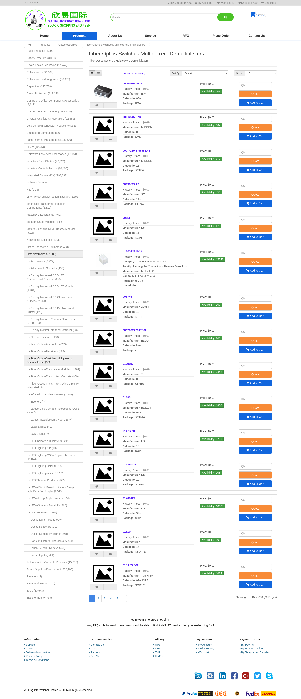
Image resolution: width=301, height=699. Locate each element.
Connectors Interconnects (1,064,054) (49, 111)
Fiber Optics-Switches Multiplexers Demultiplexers (115, 44)
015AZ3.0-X (130, 565)
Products (79, 35)
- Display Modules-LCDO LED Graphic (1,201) (51, 288)
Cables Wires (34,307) (40, 72)
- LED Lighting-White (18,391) (45, 473)
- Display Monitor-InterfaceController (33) (52, 330)
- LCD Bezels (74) (38, 433)
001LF (127, 217)
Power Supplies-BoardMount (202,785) (50, 569)
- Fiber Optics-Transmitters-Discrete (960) (53, 376)
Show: (239, 73)
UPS (158, 644)
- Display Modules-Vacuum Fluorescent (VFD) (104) (51, 321)
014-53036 (129, 464)
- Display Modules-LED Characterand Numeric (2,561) (50, 299)
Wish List (203, 652)
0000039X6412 (132, 83)
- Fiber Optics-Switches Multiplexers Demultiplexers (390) (49, 360)
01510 (127, 531)
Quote (255, 93)
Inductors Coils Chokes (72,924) (46, 161)
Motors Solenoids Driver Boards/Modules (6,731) (51, 230)
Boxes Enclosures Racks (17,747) (47, 65)
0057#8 (127, 296)
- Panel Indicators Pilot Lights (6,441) (50, 540)
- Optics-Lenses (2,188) (42, 512)
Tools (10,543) (35, 590)
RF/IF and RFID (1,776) (41, 583)
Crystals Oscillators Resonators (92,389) (51, 118)
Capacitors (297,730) (39, 86)
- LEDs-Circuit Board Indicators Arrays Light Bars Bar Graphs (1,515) (50, 489)
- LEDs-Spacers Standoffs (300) (47, 505)
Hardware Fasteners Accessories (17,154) (52, 154)
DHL (157, 648)
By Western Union (252, 648)
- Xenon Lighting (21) (40, 555)
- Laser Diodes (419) (40, 426)
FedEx (159, 656)
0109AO (128, 363)
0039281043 (134, 251)
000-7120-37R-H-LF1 (136, 150)
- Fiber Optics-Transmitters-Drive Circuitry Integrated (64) (53, 385)
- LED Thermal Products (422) (46, 480)
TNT (157, 652)
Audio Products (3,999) (40, 50)
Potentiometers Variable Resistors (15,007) (52, 562)
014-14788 (129, 430)
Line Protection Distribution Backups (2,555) (53, 196)
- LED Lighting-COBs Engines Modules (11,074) (51, 457)
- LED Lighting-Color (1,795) (45, 466)
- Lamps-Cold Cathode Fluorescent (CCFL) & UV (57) (53, 410)
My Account (205, 644)
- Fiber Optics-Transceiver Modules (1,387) (53, 369)
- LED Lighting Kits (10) (42, 448)
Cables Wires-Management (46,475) (48, 79)
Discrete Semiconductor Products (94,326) (52, 125)
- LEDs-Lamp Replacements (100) (48, 498)
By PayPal (247, 644)
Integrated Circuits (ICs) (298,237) (47, 175)
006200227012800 (135, 330)
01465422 (129, 498)
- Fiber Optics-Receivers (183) (46, 351)
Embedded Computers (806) (44, 132)
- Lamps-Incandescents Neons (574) (49, 419)
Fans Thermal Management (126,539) (49, 139)
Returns (95, 652)
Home (44, 35)
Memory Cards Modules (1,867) (45, 221)
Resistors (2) (34, 576)
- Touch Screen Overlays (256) (46, 548)
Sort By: (176, 73)
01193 (127, 397)
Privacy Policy (34, 656)
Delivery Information (38, 652)
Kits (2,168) (34, 189)
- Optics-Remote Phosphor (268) (47, 533)
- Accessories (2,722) (40, 261)
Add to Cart (255, 102)
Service (150, 35)
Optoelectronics (67, 44)
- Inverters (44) (36, 401)
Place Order (221, 35)
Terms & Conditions (37, 660)
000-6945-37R (132, 117)
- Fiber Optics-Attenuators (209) (47, 344)
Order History (206, 648)
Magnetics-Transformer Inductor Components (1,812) (46, 205)
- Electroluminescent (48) (43, 337)
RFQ (186, 35)
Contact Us (256, 35)
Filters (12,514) (36, 147)
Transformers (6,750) (39, 597)
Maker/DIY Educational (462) (44, 214)
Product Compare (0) (134, 73)
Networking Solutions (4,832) (44, 239)
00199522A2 (131, 184)
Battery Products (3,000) (41, 57)
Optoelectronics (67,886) (41, 254)
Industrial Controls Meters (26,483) (47, 168)
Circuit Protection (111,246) (43, 93)
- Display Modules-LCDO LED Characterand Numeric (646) (46, 277)
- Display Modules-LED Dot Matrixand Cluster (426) (50, 310)
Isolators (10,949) (37, 182)
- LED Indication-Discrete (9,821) (47, 440)
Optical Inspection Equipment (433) (48, 246)
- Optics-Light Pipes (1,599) (44, 519)
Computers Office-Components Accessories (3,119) (53, 102)
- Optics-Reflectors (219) (42, 526)
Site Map (95, 656)
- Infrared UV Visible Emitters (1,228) (50, 394)
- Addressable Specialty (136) (45, 268)
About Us (115, 35)
